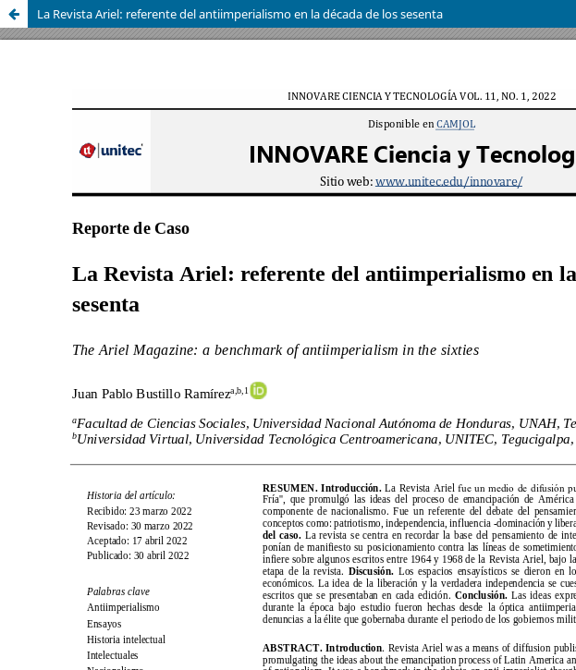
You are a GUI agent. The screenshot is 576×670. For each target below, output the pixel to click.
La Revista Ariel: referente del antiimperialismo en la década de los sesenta (240, 14)
